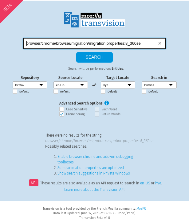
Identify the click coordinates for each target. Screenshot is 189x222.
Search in (159, 78)
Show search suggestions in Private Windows (93, 173)
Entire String (75, 114)
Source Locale (70, 78)
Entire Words (110, 114)
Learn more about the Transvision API (94, 189)
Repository (30, 78)
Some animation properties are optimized (90, 168)
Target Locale (117, 78)
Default (24, 91)
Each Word (109, 109)
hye (158, 183)
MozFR (141, 209)
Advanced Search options (81, 103)
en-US (145, 183)
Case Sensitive (77, 109)
